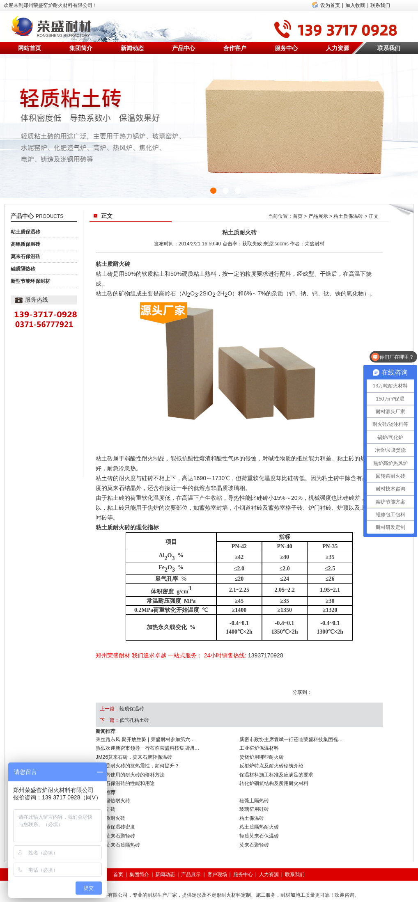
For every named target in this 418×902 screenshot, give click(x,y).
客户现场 (217, 867)
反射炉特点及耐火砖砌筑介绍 (271, 764)
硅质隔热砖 (23, 269)
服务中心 (286, 48)
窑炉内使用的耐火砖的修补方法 (130, 772)
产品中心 (183, 48)
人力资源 (337, 48)
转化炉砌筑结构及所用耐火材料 (273, 780)
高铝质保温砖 (25, 244)
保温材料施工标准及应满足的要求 (276, 772)
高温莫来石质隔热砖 (118, 838)
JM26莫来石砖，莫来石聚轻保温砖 (134, 756)
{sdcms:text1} (209, 126)
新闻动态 (132, 48)
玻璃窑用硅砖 (254, 805)
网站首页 (29, 48)
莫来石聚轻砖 (254, 838)
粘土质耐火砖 (110, 813)
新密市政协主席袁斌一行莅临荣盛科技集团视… (291, 739)
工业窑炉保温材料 (259, 748)
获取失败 (252, 244)
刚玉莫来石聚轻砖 (115, 830)
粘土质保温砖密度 (115, 821)
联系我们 (380, 5)
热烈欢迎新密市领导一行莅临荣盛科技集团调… (147, 748)
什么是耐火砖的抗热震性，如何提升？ (137, 764)
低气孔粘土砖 (134, 720)
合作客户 (234, 48)
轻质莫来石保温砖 (259, 830)
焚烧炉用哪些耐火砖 (261, 756)
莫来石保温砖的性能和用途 (125, 780)
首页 (298, 216)
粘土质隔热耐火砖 (259, 821)
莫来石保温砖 (25, 256)
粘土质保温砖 (25, 232)
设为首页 (330, 5)
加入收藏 (355, 5)
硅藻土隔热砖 (254, 797)
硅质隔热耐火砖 (113, 797)
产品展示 (318, 216)
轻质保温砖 (131, 709)
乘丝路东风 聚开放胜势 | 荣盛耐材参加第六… (145, 739)
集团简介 (80, 48)
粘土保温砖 (251, 813)
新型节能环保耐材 (30, 281)
